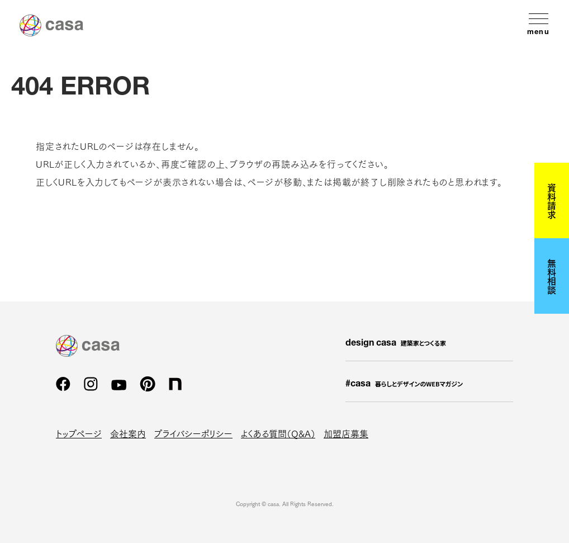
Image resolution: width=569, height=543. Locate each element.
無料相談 (551, 276)
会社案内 (128, 433)
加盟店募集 (346, 433)
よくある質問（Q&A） (278, 433)
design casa (395, 343)
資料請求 (551, 201)
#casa (404, 384)
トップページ (79, 433)
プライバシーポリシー (193, 433)
